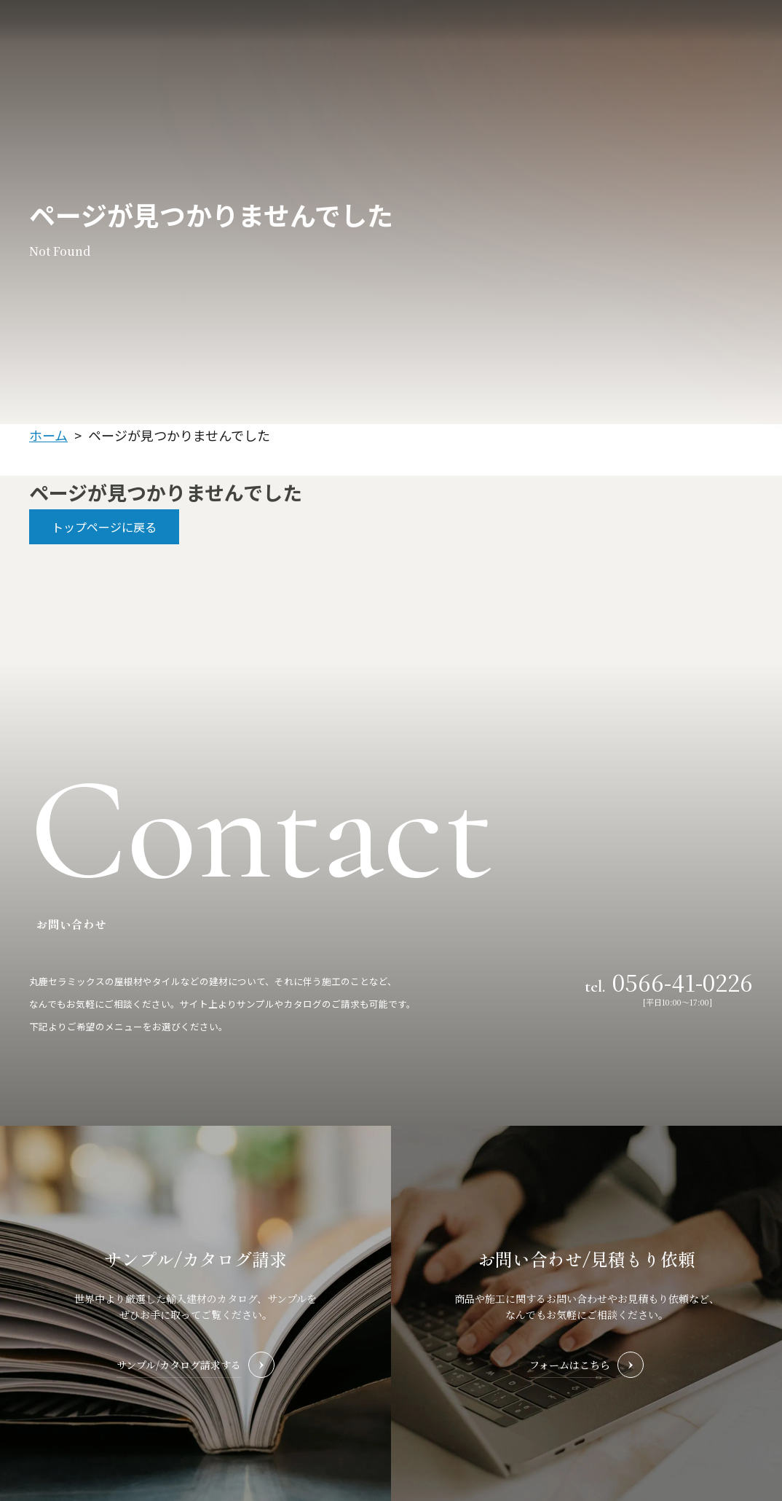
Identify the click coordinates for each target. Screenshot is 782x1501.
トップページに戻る (104, 527)
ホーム (48, 435)
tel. (669, 982)
